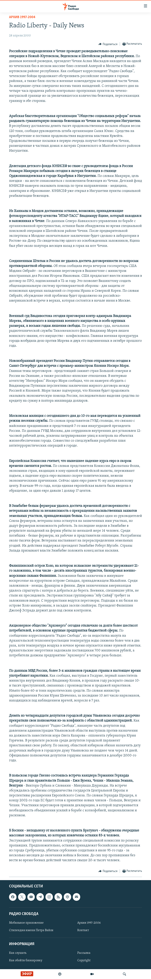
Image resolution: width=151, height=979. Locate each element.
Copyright (83, 960)
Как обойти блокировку (25, 960)
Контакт (83, 930)
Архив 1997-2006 (89, 922)
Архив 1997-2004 (22, 17)
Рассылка (83, 953)
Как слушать (17, 953)
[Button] (108, 44)
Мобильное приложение (26, 922)
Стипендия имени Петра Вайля (31, 930)
